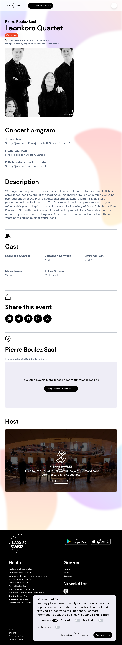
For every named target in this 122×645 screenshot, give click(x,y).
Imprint (12, 632)
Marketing (89, 620)
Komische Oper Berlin (20, 579)
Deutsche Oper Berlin (20, 572)
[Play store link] (76, 541)
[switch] (55, 620)
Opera (66, 569)
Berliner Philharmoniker (21, 569)
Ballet (66, 572)
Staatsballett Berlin (18, 599)
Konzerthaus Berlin (18, 582)
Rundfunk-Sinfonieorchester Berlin (26, 592)
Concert (67, 576)
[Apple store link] (100, 541)
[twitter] (19, 318)
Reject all (84, 635)
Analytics (67, 620)
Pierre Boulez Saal (18, 586)
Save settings (67, 635)
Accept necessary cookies (61, 388)
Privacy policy (16, 636)
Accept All (103, 635)
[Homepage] (13, 6)
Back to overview (40, 5)
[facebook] (28, 318)
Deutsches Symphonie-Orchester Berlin (29, 576)
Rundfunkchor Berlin (19, 596)
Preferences (45, 627)
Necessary (44, 620)
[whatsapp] (9, 318)
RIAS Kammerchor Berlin (21, 589)
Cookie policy (16, 639)
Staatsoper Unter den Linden (24, 602)
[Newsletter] (66, 591)
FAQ (11, 629)
